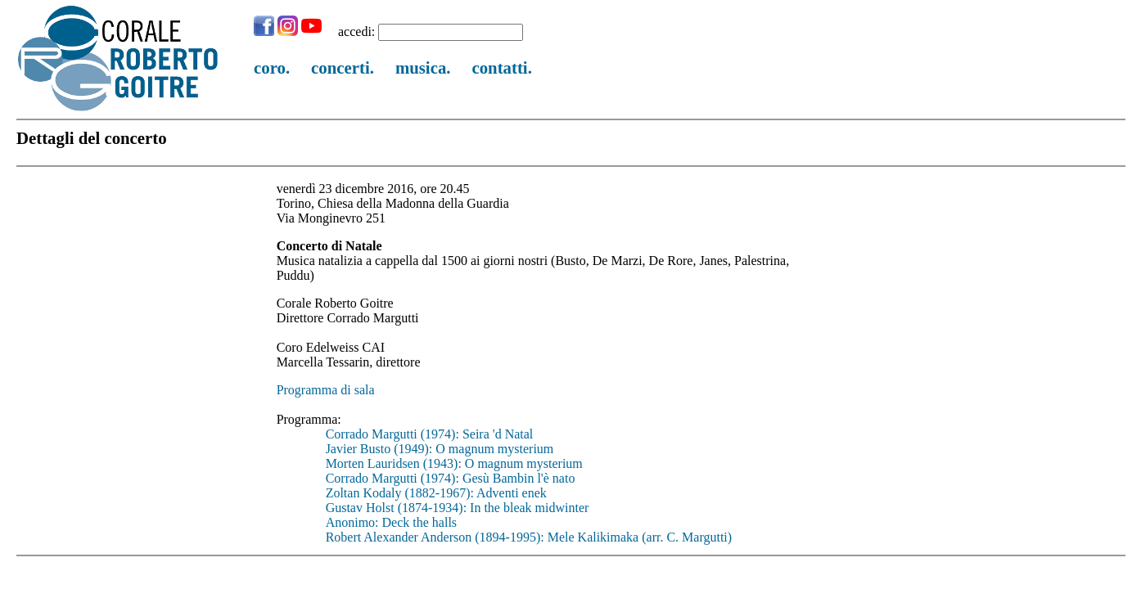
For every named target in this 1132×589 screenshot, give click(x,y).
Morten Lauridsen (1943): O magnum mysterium (454, 463)
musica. (423, 67)
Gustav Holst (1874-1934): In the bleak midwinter (457, 508)
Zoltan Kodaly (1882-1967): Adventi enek (436, 493)
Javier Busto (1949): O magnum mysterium (440, 449)
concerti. (342, 67)
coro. (272, 67)
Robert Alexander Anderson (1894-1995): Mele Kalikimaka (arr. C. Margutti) (529, 537)
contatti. (501, 67)
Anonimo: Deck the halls (391, 522)
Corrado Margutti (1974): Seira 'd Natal (430, 434)
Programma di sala (326, 390)
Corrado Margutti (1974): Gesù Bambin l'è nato (450, 478)
